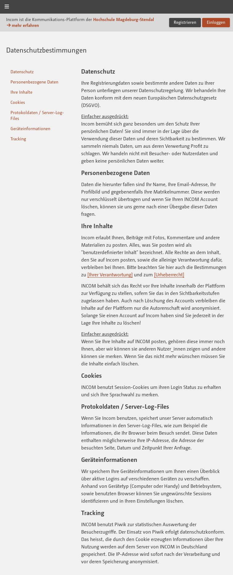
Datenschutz (22, 71)
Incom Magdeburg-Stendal (117, 7)
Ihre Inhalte (21, 92)
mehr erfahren (22, 25)
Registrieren (185, 22)
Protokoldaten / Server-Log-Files (37, 115)
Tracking (18, 138)
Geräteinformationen (30, 128)
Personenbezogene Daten (34, 81)
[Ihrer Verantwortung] (110, 274)
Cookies (17, 102)
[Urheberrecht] (169, 274)
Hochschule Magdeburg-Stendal (123, 19)
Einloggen (216, 22)
